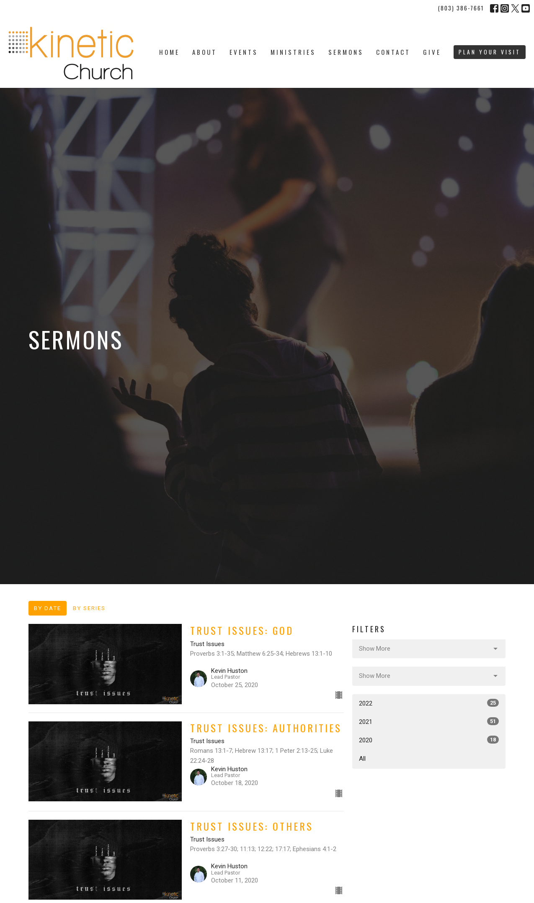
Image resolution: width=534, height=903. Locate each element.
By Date (47, 608)
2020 (429, 740)
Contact (393, 51)
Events (244, 51)
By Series (89, 608)
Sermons (346, 51)
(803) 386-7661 (461, 8)
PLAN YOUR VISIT (490, 52)
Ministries (293, 51)
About (204, 51)
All (362, 758)
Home (169, 51)
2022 (429, 703)
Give (432, 51)
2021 (429, 721)
